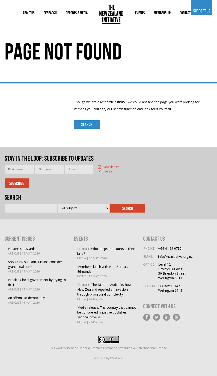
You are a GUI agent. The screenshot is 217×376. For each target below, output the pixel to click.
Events (108, 171)
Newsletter (111, 167)
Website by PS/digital (108, 358)
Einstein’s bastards (24, 251)
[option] (110, 167)
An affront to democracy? (27, 300)
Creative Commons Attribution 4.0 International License (129, 348)
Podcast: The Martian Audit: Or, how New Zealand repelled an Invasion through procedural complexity (106, 292)
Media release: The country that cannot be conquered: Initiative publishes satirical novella (106, 314)
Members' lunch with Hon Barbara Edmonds (106, 271)
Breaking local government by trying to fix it (37, 285)
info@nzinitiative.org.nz (175, 256)
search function (124, 109)
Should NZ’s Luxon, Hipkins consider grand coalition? (37, 267)
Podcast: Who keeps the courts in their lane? (106, 253)
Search (86, 124)
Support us (201, 10)
